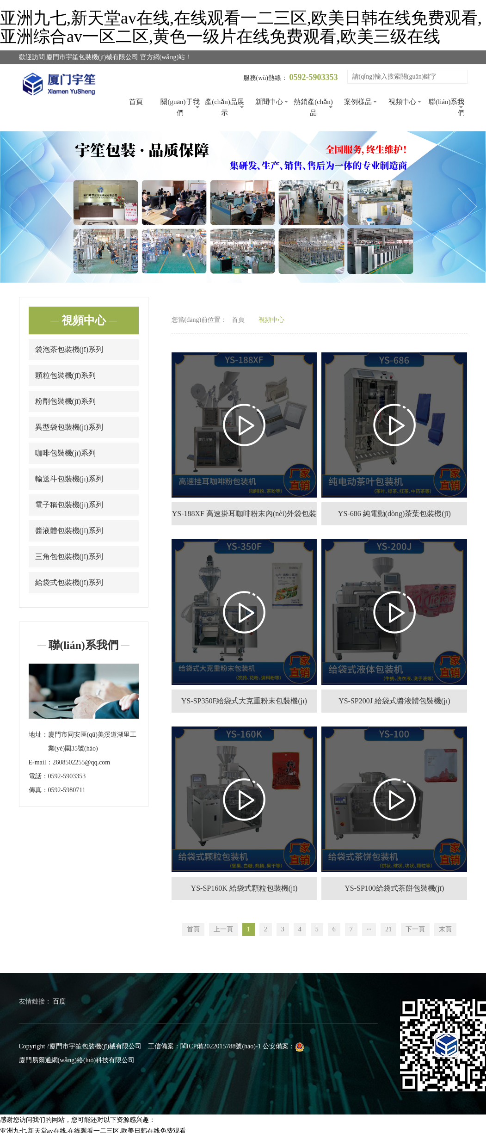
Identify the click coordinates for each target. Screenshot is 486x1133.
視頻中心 (402, 101)
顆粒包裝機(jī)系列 (65, 375)
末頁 (445, 929)
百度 (59, 1001)
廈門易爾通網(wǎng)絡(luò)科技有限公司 (77, 1060)
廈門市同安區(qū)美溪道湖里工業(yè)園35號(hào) (92, 741)
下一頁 (415, 929)
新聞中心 (269, 101)
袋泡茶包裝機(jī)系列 (69, 349)
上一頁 (223, 929)
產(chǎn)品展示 (224, 107)
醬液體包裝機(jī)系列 (69, 531)
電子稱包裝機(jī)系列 (69, 505)
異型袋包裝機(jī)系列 (69, 427)
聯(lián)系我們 (446, 107)
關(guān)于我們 (179, 107)
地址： (38, 734)
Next (467, 206)
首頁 (136, 101)
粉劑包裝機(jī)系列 (65, 401)
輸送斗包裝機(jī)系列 (69, 479)
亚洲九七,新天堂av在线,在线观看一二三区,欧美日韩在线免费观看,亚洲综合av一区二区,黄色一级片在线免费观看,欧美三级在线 (241, 27)
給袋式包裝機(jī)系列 (69, 582)
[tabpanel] (243, 207)
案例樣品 (358, 101)
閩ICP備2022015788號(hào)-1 (220, 1046)
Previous (18, 206)
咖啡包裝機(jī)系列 (65, 453)
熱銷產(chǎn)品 (313, 107)
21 (388, 929)
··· (369, 929)
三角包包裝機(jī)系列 (69, 556)
